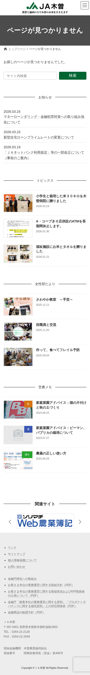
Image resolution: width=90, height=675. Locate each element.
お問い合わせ (16, 566)
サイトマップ (16, 554)
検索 (73, 75)
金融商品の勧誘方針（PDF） (26, 612)
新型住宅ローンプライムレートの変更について (39, 137)
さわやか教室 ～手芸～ (54, 299)
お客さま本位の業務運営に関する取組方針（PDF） (41, 585)
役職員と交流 (46, 325)
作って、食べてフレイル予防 (58, 350)
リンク (12, 547)
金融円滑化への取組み (22, 578)
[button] (80, 522)
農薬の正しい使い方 (51, 453)
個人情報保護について (22, 560)
